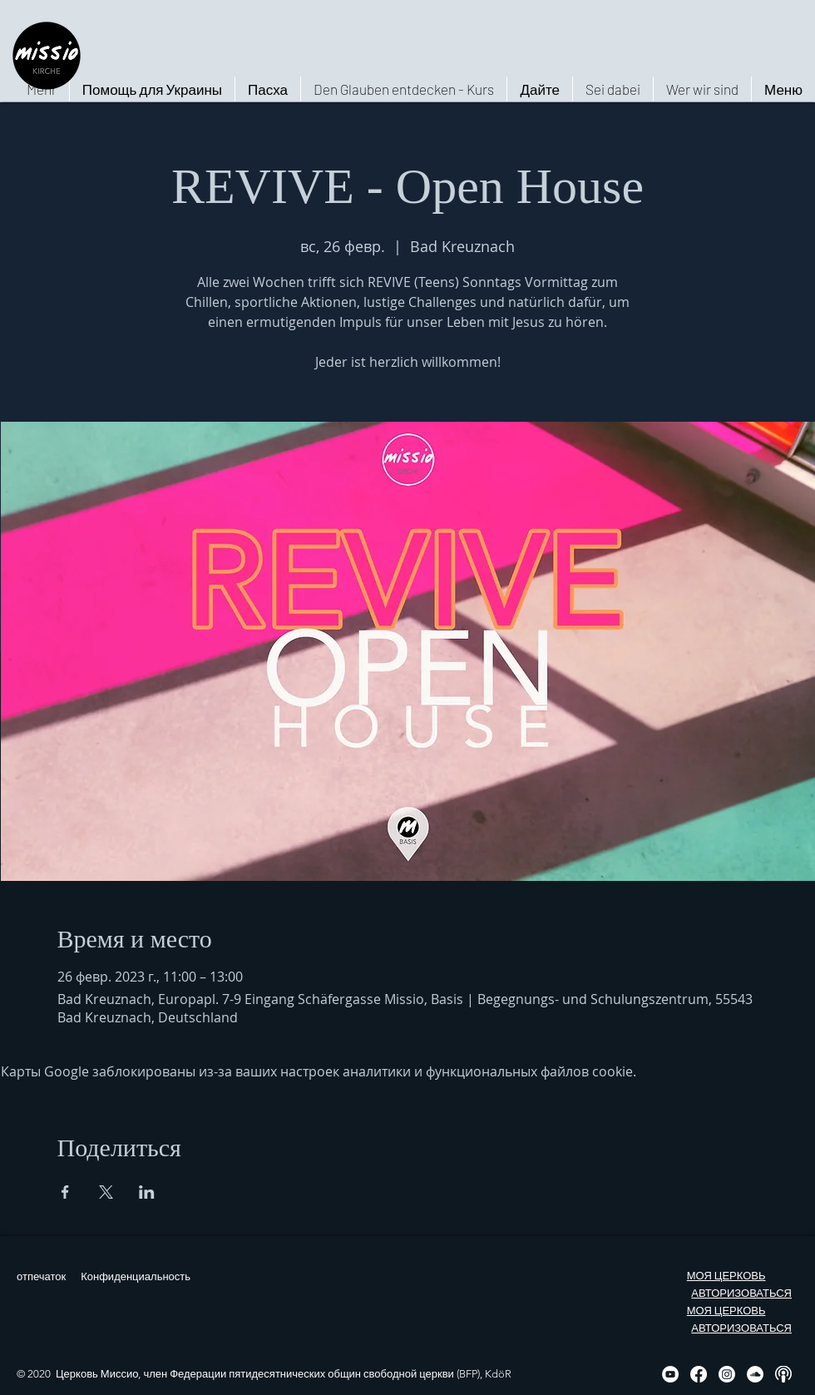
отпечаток (41, 1276)
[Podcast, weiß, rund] (783, 1374)
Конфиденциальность (135, 1276)
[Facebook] (698, 1374)
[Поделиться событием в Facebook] (65, 1192)
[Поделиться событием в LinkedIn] (147, 1192)
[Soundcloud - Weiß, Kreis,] (755, 1374)
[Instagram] (727, 1374)
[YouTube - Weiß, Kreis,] (670, 1374)
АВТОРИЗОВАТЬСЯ (741, 1293)
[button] (702, 89)
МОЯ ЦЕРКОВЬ (726, 1275)
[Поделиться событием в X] (106, 1192)
